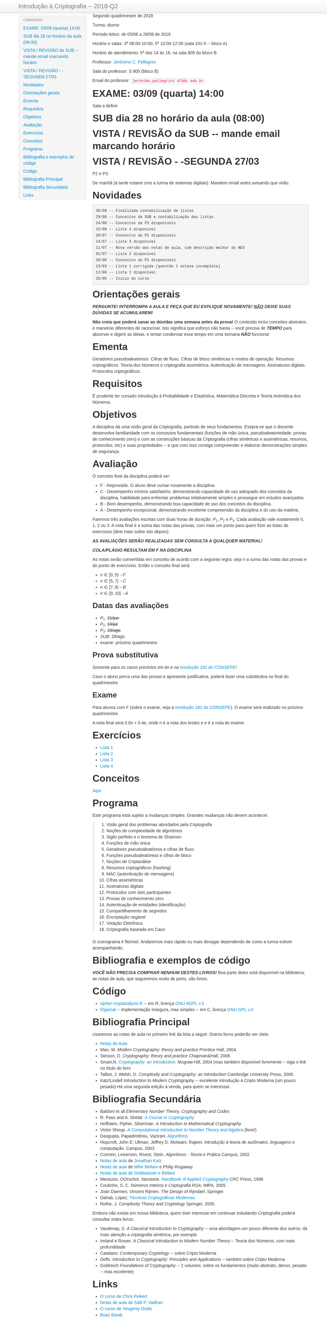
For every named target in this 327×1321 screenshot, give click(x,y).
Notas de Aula (113, 1043)
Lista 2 (106, 753)
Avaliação (32, 124)
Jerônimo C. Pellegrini (134, 62)
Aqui (97, 790)
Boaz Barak (111, 1314)
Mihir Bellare (146, 1166)
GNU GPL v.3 (240, 1009)
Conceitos (33, 140)
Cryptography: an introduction (147, 1062)
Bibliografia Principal (43, 179)
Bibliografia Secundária (45, 187)
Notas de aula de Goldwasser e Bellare (137, 1173)
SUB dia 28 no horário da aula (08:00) (52, 39)
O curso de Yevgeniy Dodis (126, 1308)
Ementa (30, 100)
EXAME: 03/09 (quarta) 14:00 (51, 28)
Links (28, 195)
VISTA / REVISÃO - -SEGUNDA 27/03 (43, 73)
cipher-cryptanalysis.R (121, 1003)
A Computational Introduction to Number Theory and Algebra (185, 1129)
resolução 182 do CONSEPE (203, 707)
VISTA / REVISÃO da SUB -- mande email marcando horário (50, 56)
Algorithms (177, 1136)
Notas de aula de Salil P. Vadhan (131, 1302)
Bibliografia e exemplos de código (48, 160)
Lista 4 (106, 765)
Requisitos (33, 108)
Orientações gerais (41, 92)
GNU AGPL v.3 (189, 1003)
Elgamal (108, 1009)
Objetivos (32, 116)
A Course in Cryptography (169, 1117)
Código (30, 171)
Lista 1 (106, 747)
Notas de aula (113, 1160)
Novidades (33, 84)
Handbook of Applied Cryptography (194, 1179)
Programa (32, 148)
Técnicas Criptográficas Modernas (162, 1197)
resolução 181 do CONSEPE (208, 667)
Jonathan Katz (148, 1160)
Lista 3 (106, 759)
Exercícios (33, 132)
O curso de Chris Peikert (124, 1296)
